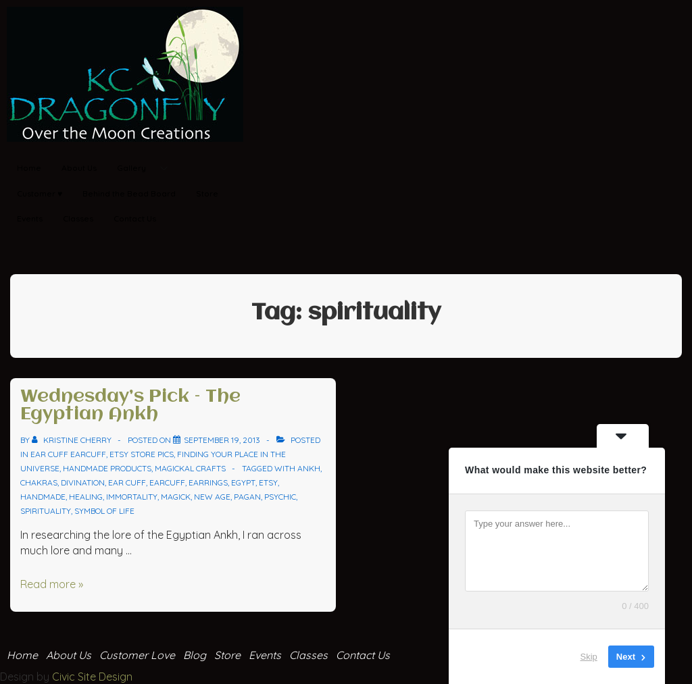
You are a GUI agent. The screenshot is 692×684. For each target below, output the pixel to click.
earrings (208, 482)
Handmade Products (107, 468)
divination (83, 482)
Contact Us (135, 218)
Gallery (147, 168)
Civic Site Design (92, 676)
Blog (194, 655)
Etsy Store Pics (141, 454)
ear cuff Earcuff (68, 454)
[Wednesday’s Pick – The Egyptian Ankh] (222, 440)
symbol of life (104, 511)
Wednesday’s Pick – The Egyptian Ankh (130, 406)
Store (207, 193)
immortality (131, 497)
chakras (38, 482)
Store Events (247, 655)
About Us (79, 168)
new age (212, 497)
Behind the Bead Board (129, 193)
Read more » (51, 584)
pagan (247, 497)
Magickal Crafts (190, 468)
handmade (43, 497)
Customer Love (137, 655)
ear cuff (127, 482)
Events (30, 218)
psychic (280, 497)
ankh (308, 468)
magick (176, 497)
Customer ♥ (39, 193)
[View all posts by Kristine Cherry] (73, 440)
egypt (243, 482)
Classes (78, 218)
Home (29, 168)
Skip (588, 657)
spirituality (45, 511)
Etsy (268, 482)
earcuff (167, 482)
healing (86, 497)
